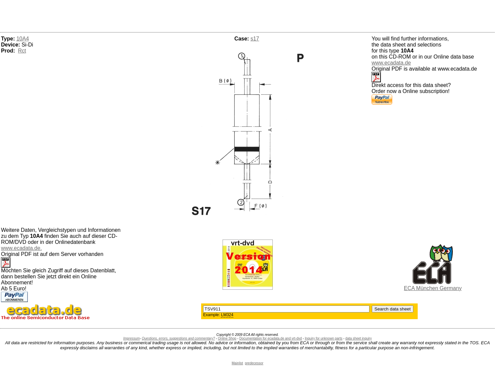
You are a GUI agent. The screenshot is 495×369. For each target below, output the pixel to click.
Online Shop (227, 338)
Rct (22, 51)
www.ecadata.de (391, 63)
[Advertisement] (247, 15)
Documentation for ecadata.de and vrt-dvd (270, 338)
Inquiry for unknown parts (323, 338)
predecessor (254, 363)
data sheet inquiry (358, 338)
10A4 (22, 38)
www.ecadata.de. (21, 248)
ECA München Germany (433, 288)
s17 (254, 38)
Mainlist (237, 363)
